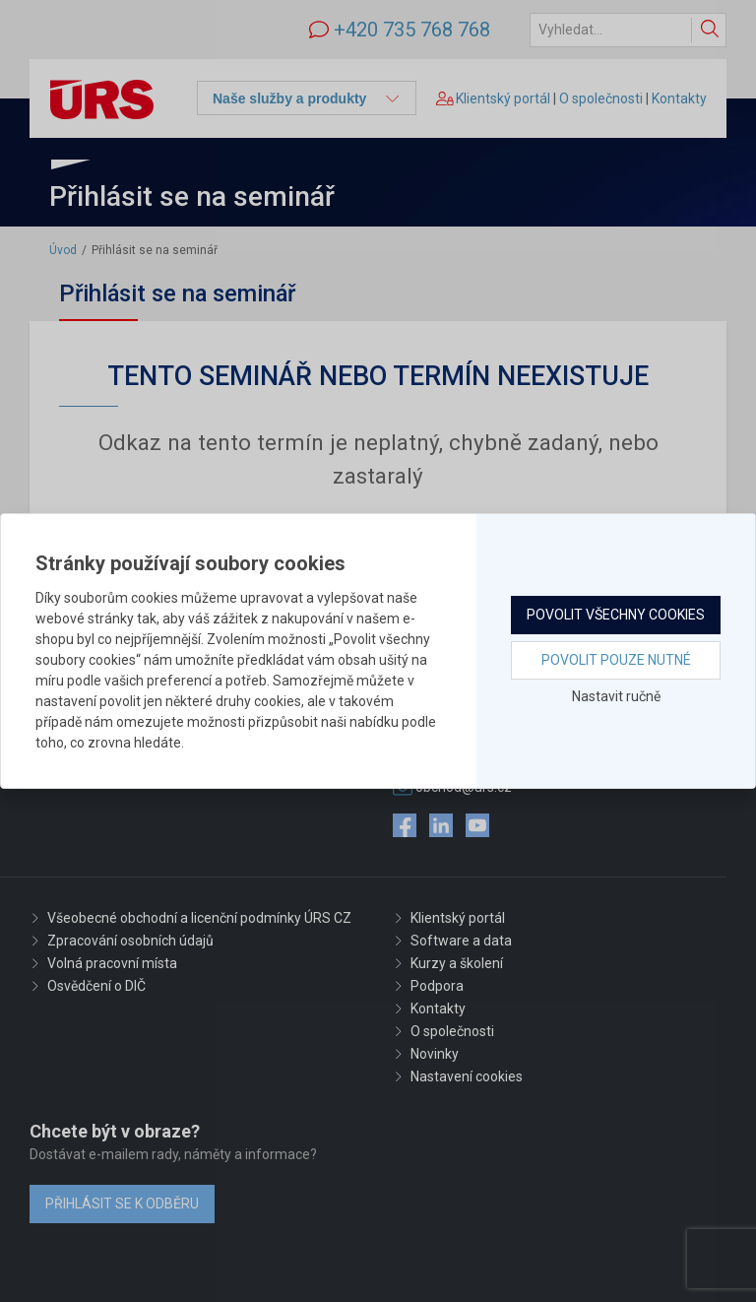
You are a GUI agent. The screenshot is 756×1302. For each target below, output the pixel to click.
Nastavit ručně (616, 696)
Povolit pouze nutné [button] (616, 660)
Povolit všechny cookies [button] (616, 614)
